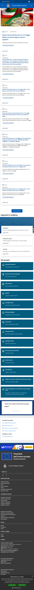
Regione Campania (6, 1)
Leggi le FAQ (3, 561)
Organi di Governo (5, 481)
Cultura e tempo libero (6, 499)
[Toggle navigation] (2, 5)
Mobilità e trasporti (5, 505)
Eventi (2, 535)
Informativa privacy (5, 572)
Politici (2, 487)
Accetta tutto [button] (12, 585)
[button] (17, 587)
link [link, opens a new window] (29, 582)
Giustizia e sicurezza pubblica (7, 513)
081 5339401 (11, 552)
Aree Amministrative (5, 483)
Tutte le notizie (17, 211)
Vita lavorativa (4, 500)
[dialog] (17, 582)
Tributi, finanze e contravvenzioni (8, 514)
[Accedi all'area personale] (29, 1)
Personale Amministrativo (6, 489)
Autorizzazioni (4, 519)
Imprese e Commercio (5, 502)
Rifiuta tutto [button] (22, 585)
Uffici (2, 484)
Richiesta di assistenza (6, 563)
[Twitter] (6, 475)
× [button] (32, 576)
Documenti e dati (4, 491)
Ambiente (3, 516)
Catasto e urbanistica (5, 503)
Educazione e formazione (6, 511)
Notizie (6, 31)
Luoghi (2, 536)
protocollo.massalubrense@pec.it (10, 550)
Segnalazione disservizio (6, 560)
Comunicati (3, 527)
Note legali (3, 574)
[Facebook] (3, 475)
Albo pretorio (4, 571)
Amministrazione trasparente (7, 569)
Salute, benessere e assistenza (7, 517)
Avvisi (4, 55)
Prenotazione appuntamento (7, 558)
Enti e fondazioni (4, 486)
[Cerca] (31, 5)
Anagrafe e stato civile (6, 497)
